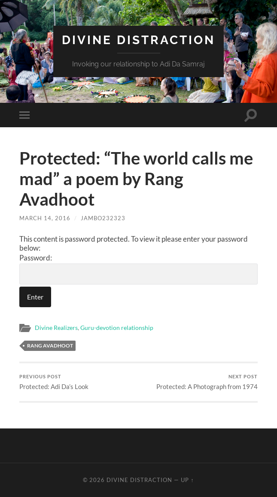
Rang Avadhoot (50, 345)
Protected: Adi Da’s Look (53, 382)
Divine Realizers (56, 327)
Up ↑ (187, 479)
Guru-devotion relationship (116, 327)
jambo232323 (103, 218)
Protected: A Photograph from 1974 (207, 382)
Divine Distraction (138, 40)
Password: (138, 268)
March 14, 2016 (44, 218)
